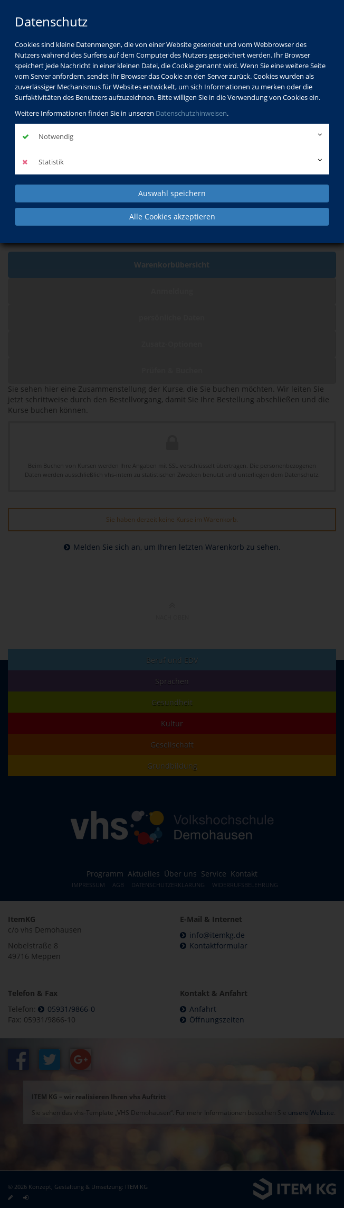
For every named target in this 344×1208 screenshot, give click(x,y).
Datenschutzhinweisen (191, 113)
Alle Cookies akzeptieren (172, 216)
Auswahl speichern (172, 193)
